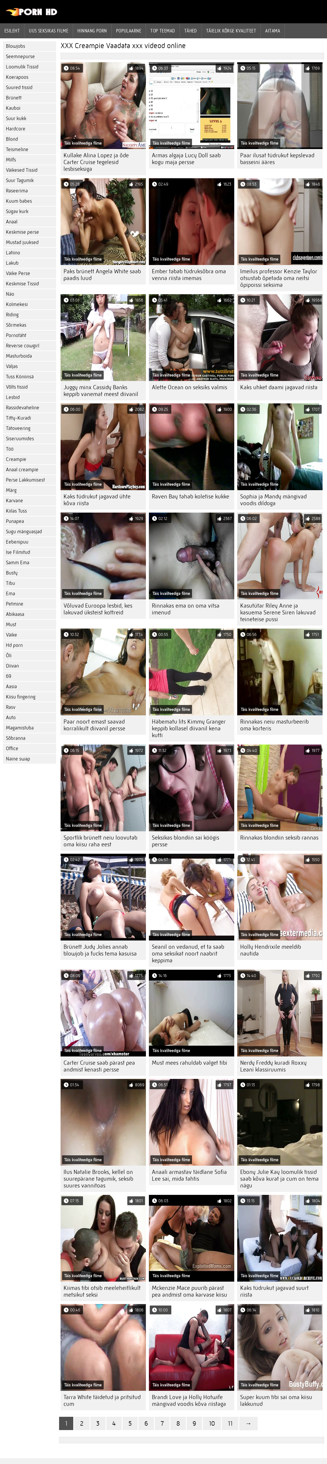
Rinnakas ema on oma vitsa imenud (185, 609)
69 (8, 676)
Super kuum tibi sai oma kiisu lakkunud (276, 1400)
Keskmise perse (22, 232)
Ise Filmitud (18, 552)
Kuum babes (19, 201)
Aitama (272, 30)
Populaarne (128, 30)
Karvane (14, 500)
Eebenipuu (17, 542)
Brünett (14, 98)
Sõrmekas (16, 325)
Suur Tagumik (20, 180)
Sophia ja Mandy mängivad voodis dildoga (273, 500)
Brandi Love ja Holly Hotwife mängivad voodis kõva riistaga (189, 1400)
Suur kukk (16, 118)
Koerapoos (17, 77)
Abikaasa (15, 614)
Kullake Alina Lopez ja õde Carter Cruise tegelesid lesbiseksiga (96, 162)
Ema (10, 593)
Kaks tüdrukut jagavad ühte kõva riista (97, 500)
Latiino (13, 253)
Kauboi (13, 108)
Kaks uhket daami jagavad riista (279, 387)
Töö (10, 449)
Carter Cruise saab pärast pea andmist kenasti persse (99, 1066)
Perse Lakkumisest (25, 480)
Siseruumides (20, 438)
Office (12, 748)
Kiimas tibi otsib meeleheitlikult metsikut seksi (102, 1291)
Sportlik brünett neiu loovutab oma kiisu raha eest (100, 841)
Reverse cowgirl (22, 346)
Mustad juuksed (22, 242)
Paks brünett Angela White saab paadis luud (102, 275)
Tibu (10, 583)
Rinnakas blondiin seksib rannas (279, 837)
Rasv (10, 707)
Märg (11, 490)
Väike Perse (18, 273)
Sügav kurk (17, 211)
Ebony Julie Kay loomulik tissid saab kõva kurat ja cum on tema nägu (279, 1179)
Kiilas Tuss (16, 511)
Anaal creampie (22, 469)
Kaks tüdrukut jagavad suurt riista (274, 1291)
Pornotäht (16, 335)
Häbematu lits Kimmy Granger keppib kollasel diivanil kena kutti (189, 728)
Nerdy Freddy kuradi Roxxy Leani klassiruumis (273, 1066)
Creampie (16, 459)
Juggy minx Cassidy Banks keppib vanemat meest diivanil (101, 391)
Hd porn (14, 645)
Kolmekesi (17, 304)
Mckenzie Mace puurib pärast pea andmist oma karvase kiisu (189, 1291)
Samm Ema (17, 562)
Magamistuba (20, 728)
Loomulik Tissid (22, 67)
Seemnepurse (20, 56)
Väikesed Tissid (22, 170)
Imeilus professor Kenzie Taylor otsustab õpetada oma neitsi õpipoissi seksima (278, 278)
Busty (11, 573)
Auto (11, 717)
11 (230, 1423)
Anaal (11, 222)
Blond (12, 139)
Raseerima (17, 191)
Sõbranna (15, 738)
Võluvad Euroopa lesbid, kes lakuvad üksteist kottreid (98, 609)
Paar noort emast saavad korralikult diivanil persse (94, 725)
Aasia (11, 686)
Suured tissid (19, 87)
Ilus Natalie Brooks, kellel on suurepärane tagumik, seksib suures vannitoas (98, 1179)
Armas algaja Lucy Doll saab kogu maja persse (186, 159)
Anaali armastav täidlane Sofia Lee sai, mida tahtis (189, 1175)
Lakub (12, 263)
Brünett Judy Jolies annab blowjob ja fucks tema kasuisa (100, 950)
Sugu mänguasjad (24, 531)
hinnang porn (92, 30)
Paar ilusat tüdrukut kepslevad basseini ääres (277, 159)
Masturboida (19, 356)
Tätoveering (18, 428)
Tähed (190, 30)
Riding (12, 315)
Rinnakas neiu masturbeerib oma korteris (274, 725)
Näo (10, 294)
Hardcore (15, 129)
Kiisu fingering (20, 697)
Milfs (11, 160)
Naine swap (18, 759)
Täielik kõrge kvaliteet (231, 30)
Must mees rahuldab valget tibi (189, 1062)
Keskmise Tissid (22, 284)
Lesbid (13, 397)
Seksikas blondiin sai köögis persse (185, 841)
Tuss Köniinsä (20, 377)
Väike (11, 635)
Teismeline (17, 149)
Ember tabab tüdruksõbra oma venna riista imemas (189, 275)
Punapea (15, 521)
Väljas (12, 366)
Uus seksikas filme (48, 30)
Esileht (12, 30)
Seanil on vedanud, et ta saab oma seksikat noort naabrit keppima (188, 953)
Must (11, 624)
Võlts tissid (17, 387)
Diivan (12, 666)
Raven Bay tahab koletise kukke (190, 496)
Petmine (14, 604)
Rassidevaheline (22, 407)
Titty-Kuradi (18, 418)
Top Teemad (162, 30)
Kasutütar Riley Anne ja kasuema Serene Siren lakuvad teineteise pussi (277, 612)
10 (212, 1423)
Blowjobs (15, 46)
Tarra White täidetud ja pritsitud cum (102, 1400)
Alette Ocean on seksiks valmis (189, 387)
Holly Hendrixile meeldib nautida (270, 950)
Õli (9, 655)
